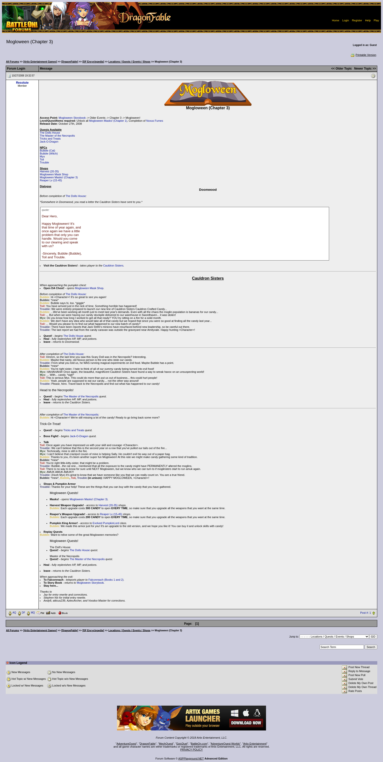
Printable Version (363, 54)
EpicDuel (181, 743)
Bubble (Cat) (47, 150)
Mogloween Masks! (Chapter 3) (59, 177)
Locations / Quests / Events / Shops (129, 61)
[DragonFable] (69, 61)
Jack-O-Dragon (49, 141)
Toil (42, 159)
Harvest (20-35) (49, 171)
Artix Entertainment (255, 743)
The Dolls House (50, 132)
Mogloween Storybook (72, 117)
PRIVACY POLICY (191, 749)
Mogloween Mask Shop (54, 174)
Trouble (44, 162)
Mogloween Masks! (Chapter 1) (108, 120)
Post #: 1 (365, 612)
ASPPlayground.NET (191, 758)
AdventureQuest (126, 743)
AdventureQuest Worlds (225, 743)
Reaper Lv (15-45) (51, 180)
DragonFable (148, 743)
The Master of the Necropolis (57, 135)
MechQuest (166, 743)
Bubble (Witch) (49, 153)
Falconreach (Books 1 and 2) (105, 579)
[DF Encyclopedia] (93, 61)
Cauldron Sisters (113, 265)
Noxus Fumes (154, 120)
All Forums (12, 61)
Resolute (22, 82)
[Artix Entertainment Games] (40, 61)
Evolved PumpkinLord (106, 523)
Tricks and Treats (50, 138)
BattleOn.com (199, 743)
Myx (42, 156)
